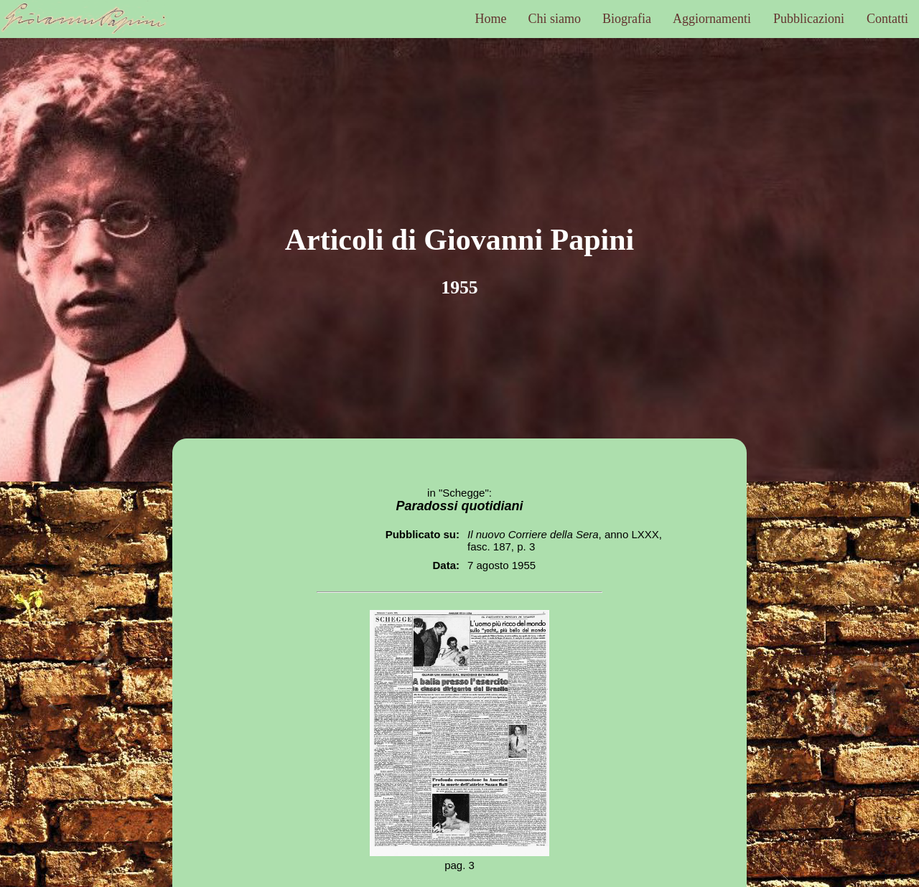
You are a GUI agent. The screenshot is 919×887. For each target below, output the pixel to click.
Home (491, 18)
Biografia (626, 18)
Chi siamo (555, 18)
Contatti (887, 18)
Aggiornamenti (712, 18)
